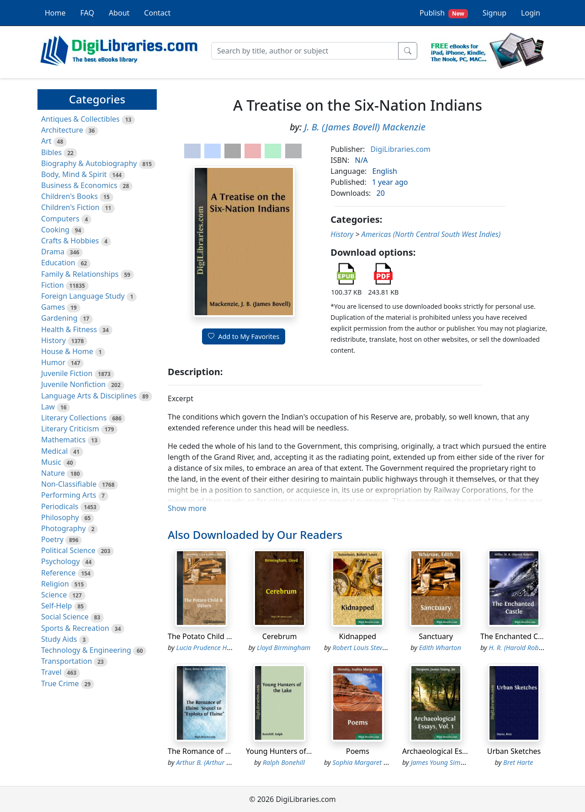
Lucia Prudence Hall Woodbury (221, 647)
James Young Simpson (443, 762)
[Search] (305, 50)
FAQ (87, 13)
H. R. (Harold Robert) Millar (528, 647)
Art (46, 141)
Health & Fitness (69, 329)
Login (530, 13)
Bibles (51, 152)
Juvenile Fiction (66, 373)
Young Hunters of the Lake (291, 751)
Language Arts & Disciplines (89, 396)
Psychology (60, 561)
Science (54, 595)
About (119, 13)
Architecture (62, 130)
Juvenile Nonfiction (73, 384)
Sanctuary (436, 636)
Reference (58, 573)
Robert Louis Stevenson (366, 647)
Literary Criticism (70, 429)
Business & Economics (79, 185)
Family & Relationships (79, 274)
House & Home (67, 351)
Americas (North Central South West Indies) (431, 234)
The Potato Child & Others (212, 636)
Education (58, 263)
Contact (157, 13)
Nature (53, 473)
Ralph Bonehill (284, 762)
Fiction (52, 285)
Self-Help (56, 606)
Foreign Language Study (83, 296)
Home (55, 13)
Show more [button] (187, 508)
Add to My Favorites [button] (243, 336)
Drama (52, 252)
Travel (51, 672)
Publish (444, 13)
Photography (63, 528)
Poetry (52, 539)
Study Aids (59, 639)
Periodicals (60, 506)
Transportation (66, 661)
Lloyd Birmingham (283, 647)
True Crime (60, 683)
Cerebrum (279, 636)
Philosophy (60, 517)
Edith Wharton (440, 647)
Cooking (55, 230)
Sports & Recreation (75, 628)
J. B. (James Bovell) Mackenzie (364, 127)
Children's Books (69, 196)
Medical (54, 451)
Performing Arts (68, 495)
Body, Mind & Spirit (74, 174)
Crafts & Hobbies (70, 241)
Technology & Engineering (86, 650)
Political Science (68, 550)
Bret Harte (518, 762)
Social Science (65, 617)
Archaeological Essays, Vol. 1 (451, 751)
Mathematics (63, 440)
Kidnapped (357, 636)
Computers (60, 219)
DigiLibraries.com (401, 149)
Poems (357, 751)
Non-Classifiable (68, 484)
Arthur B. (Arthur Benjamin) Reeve (225, 762)
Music (51, 462)
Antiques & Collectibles (80, 119)
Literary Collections (73, 418)
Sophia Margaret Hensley (369, 762)
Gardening (59, 318)
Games (53, 307)
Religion (55, 584)
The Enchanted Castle (517, 636)
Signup (494, 13)
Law (48, 407)
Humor (53, 362)
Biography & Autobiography (89, 163)
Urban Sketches (514, 751)
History (53, 340)
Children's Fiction (70, 207)
